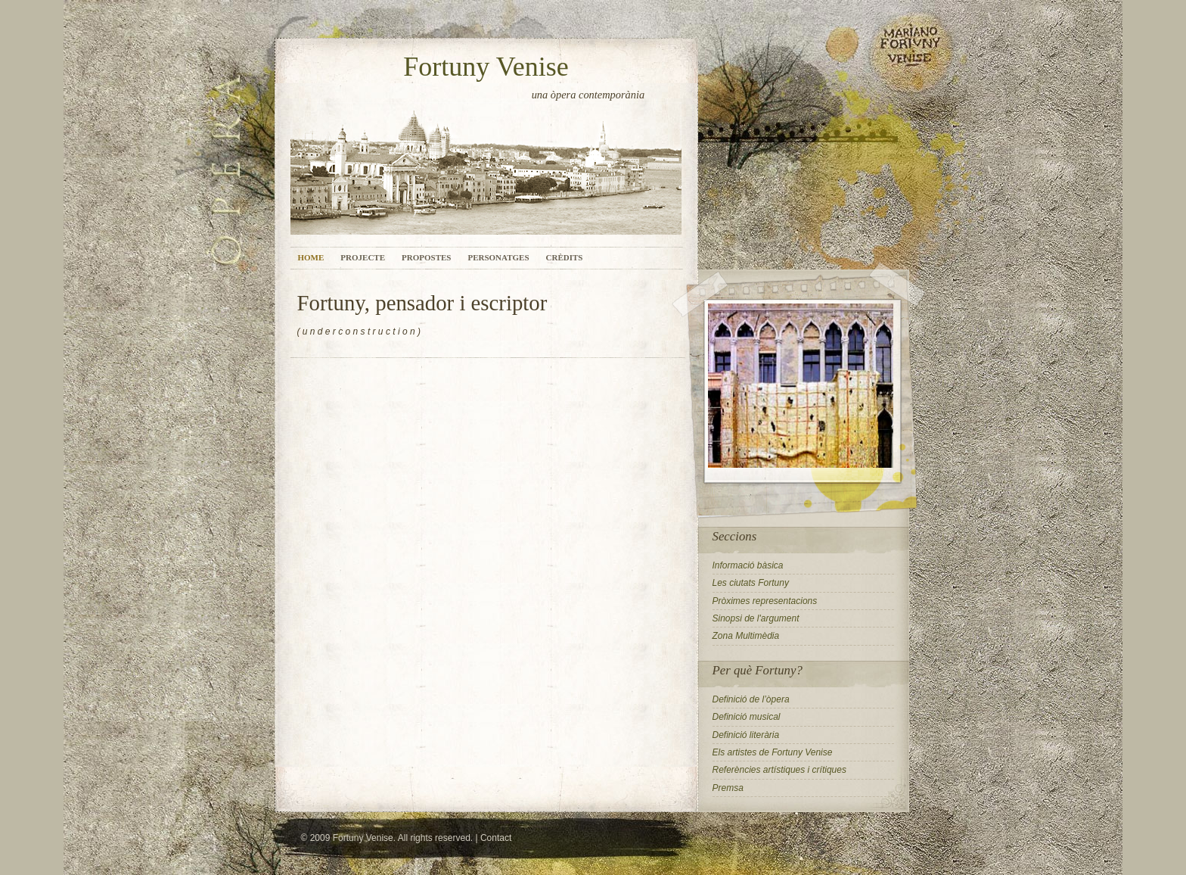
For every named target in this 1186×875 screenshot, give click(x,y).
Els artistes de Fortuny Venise (773, 752)
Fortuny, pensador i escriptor (422, 303)
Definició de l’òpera (751, 699)
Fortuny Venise (485, 66)
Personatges (498, 257)
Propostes (426, 257)
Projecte (362, 257)
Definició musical (747, 717)
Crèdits (564, 257)
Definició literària (746, 735)
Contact (495, 838)
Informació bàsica (748, 565)
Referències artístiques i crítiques (779, 769)
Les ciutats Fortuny (751, 583)
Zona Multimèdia (746, 636)
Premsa (728, 788)
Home (311, 257)
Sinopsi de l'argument (756, 618)
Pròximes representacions (765, 601)
